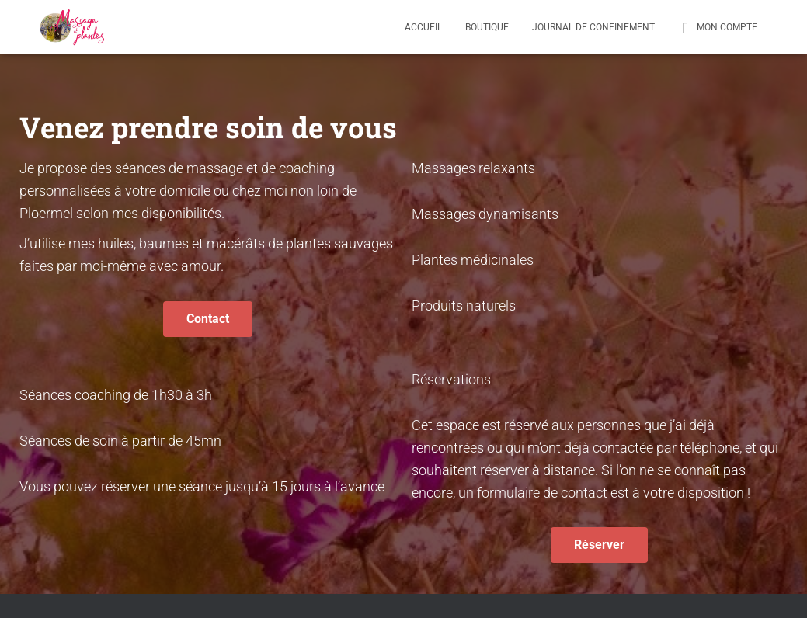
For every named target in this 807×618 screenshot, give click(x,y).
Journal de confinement (593, 27)
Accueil (423, 27)
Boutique (487, 27)
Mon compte (717, 28)
